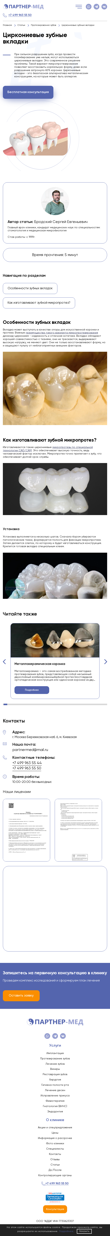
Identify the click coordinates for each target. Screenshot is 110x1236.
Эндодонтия (55, 1111)
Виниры (55, 1069)
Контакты (55, 1154)
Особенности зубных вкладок (30, 288)
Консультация (55, 1209)
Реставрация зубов (55, 1074)
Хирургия (55, 1079)
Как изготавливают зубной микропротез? (39, 302)
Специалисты (55, 1148)
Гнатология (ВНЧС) (55, 1106)
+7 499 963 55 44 (27, 763)
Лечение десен (55, 1090)
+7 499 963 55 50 (20, 15)
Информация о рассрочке (55, 1138)
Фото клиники (55, 1143)
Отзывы (55, 1159)
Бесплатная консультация (28, 92)
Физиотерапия (55, 1101)
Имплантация (55, 1053)
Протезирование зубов (55, 1058)
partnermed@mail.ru (30, 750)
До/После (55, 1170)
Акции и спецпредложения (55, 1127)
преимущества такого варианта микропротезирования (62, 332)
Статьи (55, 1164)
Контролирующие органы (55, 1175)
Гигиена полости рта (55, 1085)
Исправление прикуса (55, 1095)
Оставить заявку (21, 995)
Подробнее (32, 690)
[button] (4, 661)
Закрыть (84, 1231)
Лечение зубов (55, 1064)
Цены (55, 1133)
